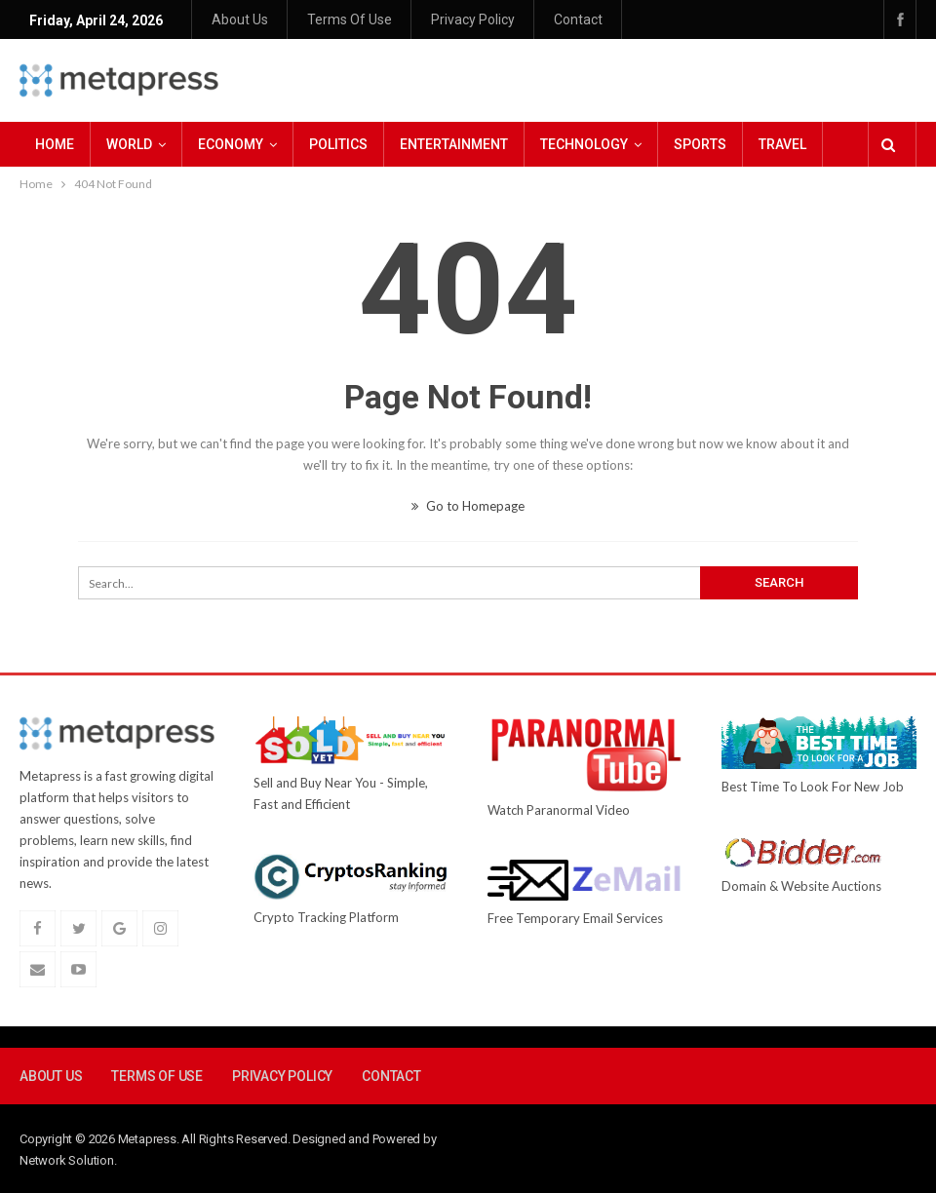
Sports (700, 144)
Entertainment (454, 144)
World (129, 144)
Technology (584, 144)
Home (54, 144)
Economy (230, 144)
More (778, 144)
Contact (578, 19)
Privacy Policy (473, 19)
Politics (338, 144)
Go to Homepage (468, 506)
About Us (240, 19)
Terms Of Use (349, 19)
